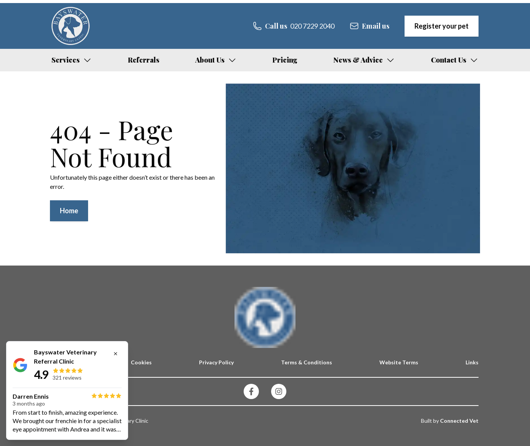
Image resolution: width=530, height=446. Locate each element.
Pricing (284, 59)
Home (69, 210)
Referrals (143, 59)
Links (472, 362)
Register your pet (441, 26)
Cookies (141, 362)
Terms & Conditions (306, 362)
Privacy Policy (216, 362)
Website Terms (398, 362)
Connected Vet (459, 420)
